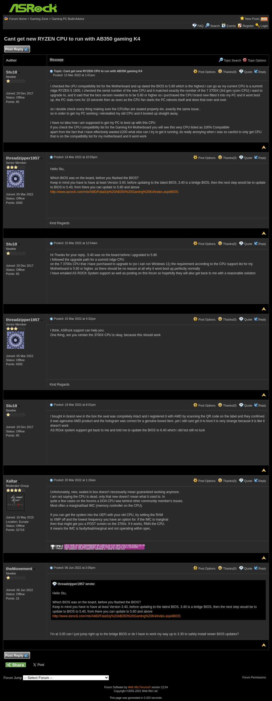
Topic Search (230, 60)
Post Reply (16, 49)
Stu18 (13, 72)
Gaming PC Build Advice (68, 18)
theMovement (20, 568)
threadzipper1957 (24, 158)
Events (228, 25)
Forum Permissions (255, 677)
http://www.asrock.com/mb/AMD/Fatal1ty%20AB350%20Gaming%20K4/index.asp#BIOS (114, 192)
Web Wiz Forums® (139, 687)
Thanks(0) (227, 71)
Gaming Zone (39, 18)
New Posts (252, 18)
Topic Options (254, 60)
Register (248, 25)
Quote (248, 71)
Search (215, 25)
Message (57, 60)
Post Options (204, 71)
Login (264, 25)
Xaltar (13, 481)
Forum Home (18, 18)
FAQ (201, 25)
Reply (262, 71)
